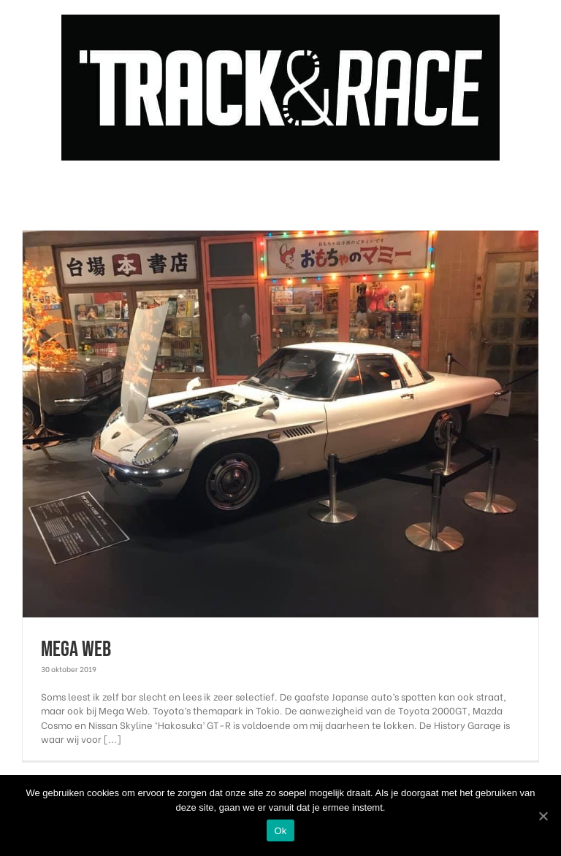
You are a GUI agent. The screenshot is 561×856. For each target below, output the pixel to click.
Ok (280, 830)
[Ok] (542, 816)
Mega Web (76, 649)
